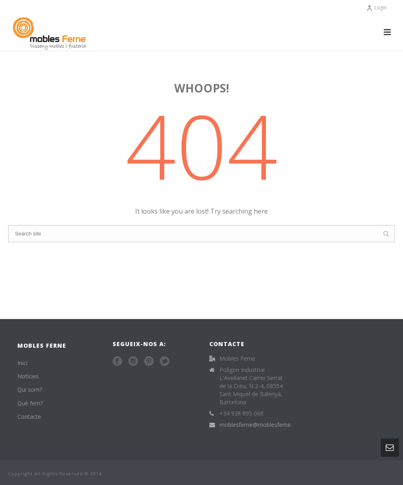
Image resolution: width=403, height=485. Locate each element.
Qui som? (29, 389)
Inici (22, 363)
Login (376, 7)
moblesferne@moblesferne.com (261, 424)
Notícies (28, 376)
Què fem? (30, 403)
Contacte (29, 416)
